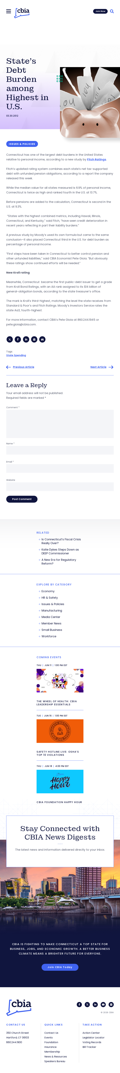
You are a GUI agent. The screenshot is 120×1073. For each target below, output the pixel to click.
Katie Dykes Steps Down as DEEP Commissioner (60, 552)
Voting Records (91, 1042)
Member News (51, 624)
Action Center (91, 1033)
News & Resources (55, 1056)
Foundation (51, 1042)
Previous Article (23, 368)
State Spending (16, 356)
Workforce (49, 637)
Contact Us (51, 1033)
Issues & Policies (53, 605)
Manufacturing (52, 611)
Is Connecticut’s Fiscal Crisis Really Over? (61, 542)
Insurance (50, 1047)
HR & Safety (50, 598)
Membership (52, 1052)
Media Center (51, 618)
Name (10, 444)
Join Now (100, 11)
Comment (13, 408)
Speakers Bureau (54, 1061)
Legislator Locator (93, 1037)
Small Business (52, 630)
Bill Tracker (89, 1047)
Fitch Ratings (96, 159)
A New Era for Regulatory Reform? (59, 562)
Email (10, 462)
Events (48, 1037)
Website (10, 480)
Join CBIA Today (60, 968)
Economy (48, 592)
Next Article (98, 368)
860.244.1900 (14, 1042)
